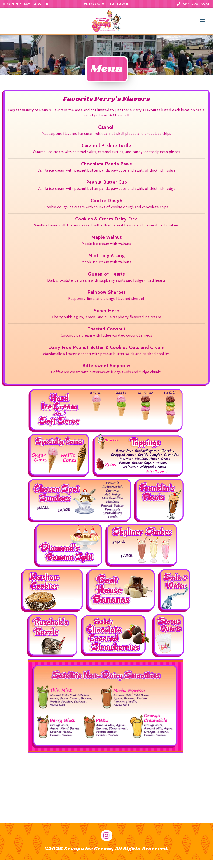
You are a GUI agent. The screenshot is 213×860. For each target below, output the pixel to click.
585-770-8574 (193, 4)
